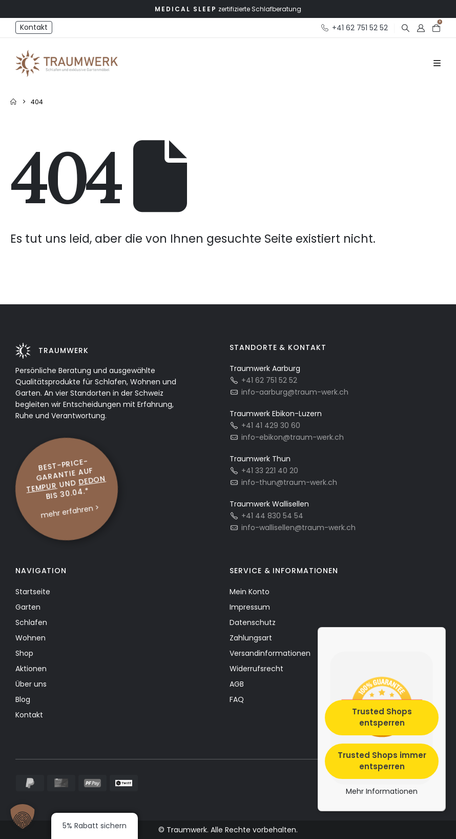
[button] (405, 28)
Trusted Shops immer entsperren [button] (382, 760)
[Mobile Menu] (437, 63)
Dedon (92, 480)
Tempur (42, 487)
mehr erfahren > (70, 511)
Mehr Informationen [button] (382, 791)
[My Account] (420, 28)
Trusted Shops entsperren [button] (382, 717)
